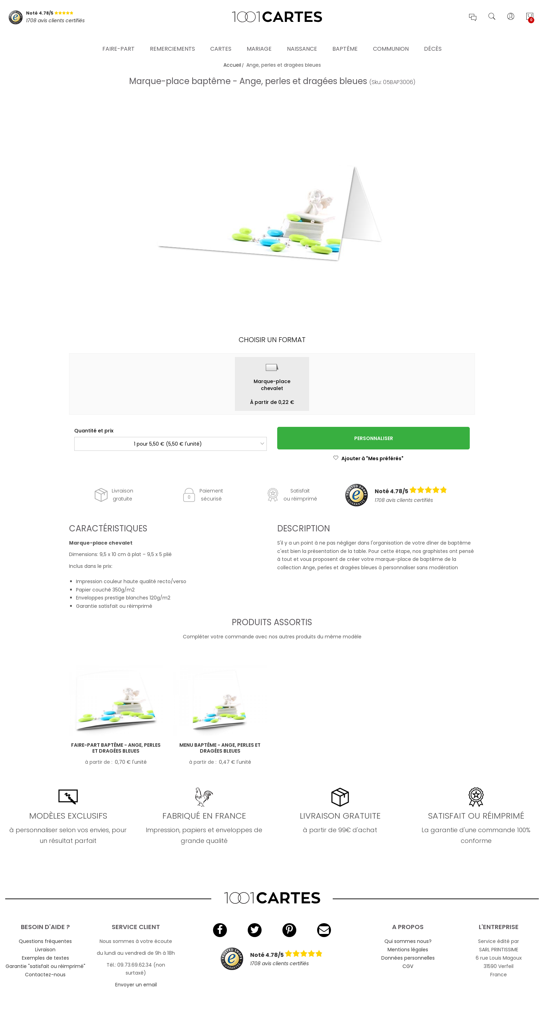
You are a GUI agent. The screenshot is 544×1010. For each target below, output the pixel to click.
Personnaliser (373, 438)
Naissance (302, 40)
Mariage (259, 40)
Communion (391, 40)
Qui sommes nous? (408, 941)
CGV (407, 966)
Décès (433, 40)
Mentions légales (408, 949)
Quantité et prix (93, 430)
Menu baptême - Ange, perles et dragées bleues (220, 748)
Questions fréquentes (45, 941)
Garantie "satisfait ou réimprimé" (45, 966)
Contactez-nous (45, 974)
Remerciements (172, 40)
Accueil (232, 64)
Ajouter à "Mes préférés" (368, 458)
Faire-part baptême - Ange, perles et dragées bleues (116, 748)
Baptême (345, 40)
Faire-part (118, 40)
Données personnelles (408, 957)
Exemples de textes (45, 957)
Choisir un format (272, 340)
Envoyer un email (136, 984)
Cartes (220, 40)
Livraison (45, 949)
